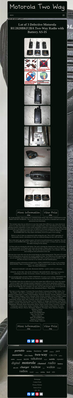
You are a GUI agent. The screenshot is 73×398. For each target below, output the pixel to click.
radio (52, 363)
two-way (41, 354)
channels (19, 359)
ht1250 (26, 359)
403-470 (15, 368)
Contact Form (37, 382)
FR (39, 390)
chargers (59, 368)
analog (43, 372)
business (37, 351)
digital (16, 363)
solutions (51, 351)
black (45, 359)
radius (37, 372)
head (48, 372)
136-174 (53, 355)
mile (53, 372)
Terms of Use (37, 387)
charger (24, 367)
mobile (52, 359)
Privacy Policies (37, 385)
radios (24, 371)
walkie (51, 367)
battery (60, 364)
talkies (60, 355)
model (32, 372)
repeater (60, 359)
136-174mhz (28, 355)
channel (42, 363)
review (29, 351)
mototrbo (17, 354)
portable (20, 350)
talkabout (36, 358)
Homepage (37, 379)
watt (45, 351)
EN (36, 390)
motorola (28, 363)
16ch (44, 368)
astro (13, 359)
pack (58, 351)
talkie (35, 367)
